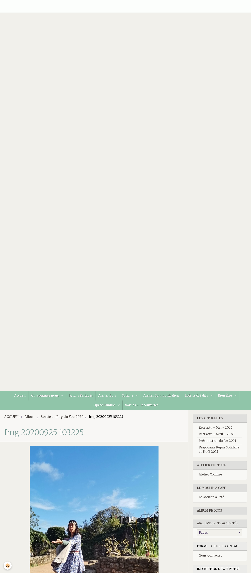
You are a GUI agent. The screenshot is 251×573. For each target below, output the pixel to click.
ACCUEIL (11, 417)
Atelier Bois (107, 395)
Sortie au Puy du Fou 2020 (62, 417)
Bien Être (225, 395)
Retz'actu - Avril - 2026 (216, 434)
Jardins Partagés (81, 395)
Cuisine (128, 395)
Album (30, 417)
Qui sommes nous (45, 395)
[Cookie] (8, 566)
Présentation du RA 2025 (217, 441)
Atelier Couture (210, 474)
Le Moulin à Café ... (213, 497)
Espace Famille (104, 405)
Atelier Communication (161, 395)
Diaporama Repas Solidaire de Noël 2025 (219, 449)
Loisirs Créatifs (197, 395)
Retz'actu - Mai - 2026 (216, 427)
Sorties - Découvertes (142, 405)
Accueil (20, 395)
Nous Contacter (210, 555)
